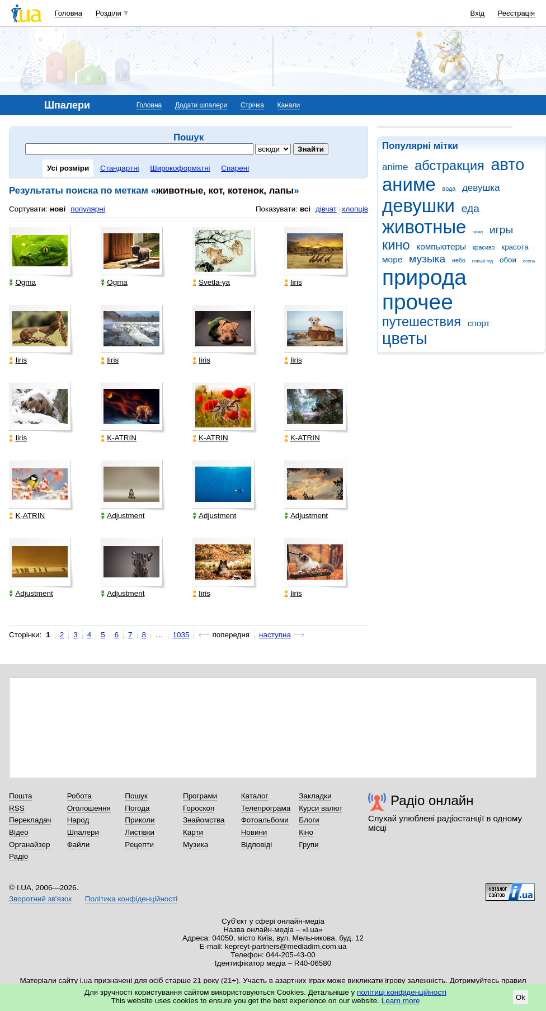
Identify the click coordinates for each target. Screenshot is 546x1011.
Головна (68, 13)
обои (508, 260)
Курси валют (320, 808)
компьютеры (441, 246)
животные (424, 227)
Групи (308, 844)
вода (449, 188)
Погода (137, 808)
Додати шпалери (201, 105)
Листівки (139, 832)
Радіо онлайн (432, 800)
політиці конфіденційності (401, 992)
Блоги (309, 820)
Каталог (255, 796)
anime (395, 167)
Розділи (108, 13)
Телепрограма (266, 808)
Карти (193, 832)
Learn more (401, 1000)
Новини (254, 832)
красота (514, 247)
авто (508, 164)
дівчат (326, 209)
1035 (181, 635)
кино (396, 245)
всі (305, 209)
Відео (19, 832)
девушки (418, 205)
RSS (17, 808)
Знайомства (204, 820)
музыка (427, 259)
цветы (404, 338)
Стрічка (252, 105)
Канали (288, 105)
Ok (520, 997)
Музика (195, 844)
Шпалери (83, 832)
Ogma (22, 282)
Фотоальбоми (265, 820)
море (392, 259)
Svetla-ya (211, 282)
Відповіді (256, 844)
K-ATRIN (118, 438)
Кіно (306, 832)
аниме (409, 184)
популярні (87, 209)
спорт (479, 323)
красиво (484, 247)
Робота (79, 796)
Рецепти (139, 844)
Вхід (477, 13)
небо (458, 260)
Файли (78, 844)
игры (501, 230)
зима (478, 231)
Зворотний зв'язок (40, 899)
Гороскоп (198, 808)
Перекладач (30, 820)
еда (470, 208)
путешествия (421, 321)
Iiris (293, 282)
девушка (481, 187)
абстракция (449, 165)
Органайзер (29, 844)
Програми (200, 796)
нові (57, 209)
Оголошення (89, 808)
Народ (78, 820)
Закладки (315, 796)
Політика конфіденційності (131, 899)
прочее (417, 302)
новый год (482, 261)
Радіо (18, 856)
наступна (275, 635)
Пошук (136, 796)
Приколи (139, 820)
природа (424, 277)
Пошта (20, 796)
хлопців (355, 209)
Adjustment (122, 515)
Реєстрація (516, 13)
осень (529, 261)
